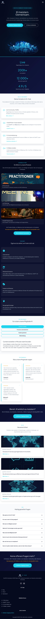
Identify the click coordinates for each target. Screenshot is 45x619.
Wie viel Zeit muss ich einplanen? (22, 541)
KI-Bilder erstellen (6, 606)
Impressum (4, 593)
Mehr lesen (6, 454)
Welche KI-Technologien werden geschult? (22, 528)
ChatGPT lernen (5, 602)
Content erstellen (22, 326)
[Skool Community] (24, 583)
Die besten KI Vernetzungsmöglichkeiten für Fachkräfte (16, 451)
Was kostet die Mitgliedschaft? (22, 533)
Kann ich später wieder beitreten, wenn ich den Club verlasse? (22, 546)
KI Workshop (4, 600)
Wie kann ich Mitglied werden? (22, 524)
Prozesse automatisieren (22, 329)
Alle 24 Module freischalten (22, 233)
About (3, 591)
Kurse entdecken (31, 25)
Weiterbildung (22, 335)
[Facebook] (21, 583)
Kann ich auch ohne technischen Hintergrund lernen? (22, 537)
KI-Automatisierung (6, 604)
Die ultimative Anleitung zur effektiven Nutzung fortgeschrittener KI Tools (21, 474)
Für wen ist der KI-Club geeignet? (22, 519)
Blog (3, 589)
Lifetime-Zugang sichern (15, 25)
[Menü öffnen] (43, 2)
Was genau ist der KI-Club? (22, 515)
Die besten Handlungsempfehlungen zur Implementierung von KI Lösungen (21, 496)
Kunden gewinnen (22, 332)
